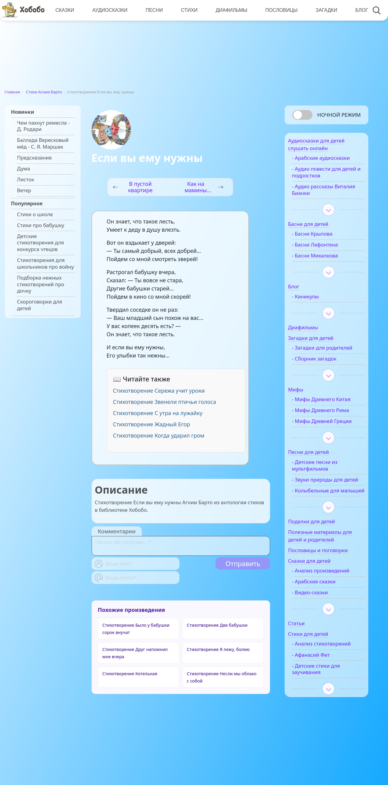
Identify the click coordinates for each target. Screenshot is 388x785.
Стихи (187, 10)
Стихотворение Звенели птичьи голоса (164, 401)
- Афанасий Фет (321, 690)
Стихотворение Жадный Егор (151, 424)
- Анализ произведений (330, 600)
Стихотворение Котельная (129, 673)
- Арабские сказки (323, 611)
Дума (23, 168)
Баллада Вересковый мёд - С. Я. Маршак (43, 143)
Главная (12, 92)
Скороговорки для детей (39, 305)
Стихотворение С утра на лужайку (157, 413)
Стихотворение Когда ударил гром (159, 435)
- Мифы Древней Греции (322, 434)
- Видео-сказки (320, 622)
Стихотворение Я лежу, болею (218, 649)
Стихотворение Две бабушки (217, 625)
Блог (358, 10)
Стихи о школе (35, 214)
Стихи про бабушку (40, 225)
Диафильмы (229, 10)
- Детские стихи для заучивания (326, 705)
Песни (153, 10)
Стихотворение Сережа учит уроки (159, 390)
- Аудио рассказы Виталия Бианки (322, 193)
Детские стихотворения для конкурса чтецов (40, 243)
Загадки (323, 10)
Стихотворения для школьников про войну (45, 263)
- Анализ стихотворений (320, 676)
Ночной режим (339, 114)
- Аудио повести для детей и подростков (326, 175)
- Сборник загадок (324, 368)
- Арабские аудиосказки (331, 161)
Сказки (64, 10)
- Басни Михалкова (325, 258)
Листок (25, 179)
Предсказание (34, 157)
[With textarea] (181, 546)
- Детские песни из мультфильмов (324, 481)
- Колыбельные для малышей (325, 516)
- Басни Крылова (322, 236)
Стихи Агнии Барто (44, 92)
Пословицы (279, 10)
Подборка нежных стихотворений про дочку (40, 284)
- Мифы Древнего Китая (331, 409)
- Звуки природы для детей (327, 499)
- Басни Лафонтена (325, 247)
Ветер (24, 190)
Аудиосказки (109, 10)
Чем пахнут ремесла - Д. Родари (43, 126)
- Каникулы (315, 299)
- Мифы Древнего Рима (330, 420)
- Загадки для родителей (318, 354)
